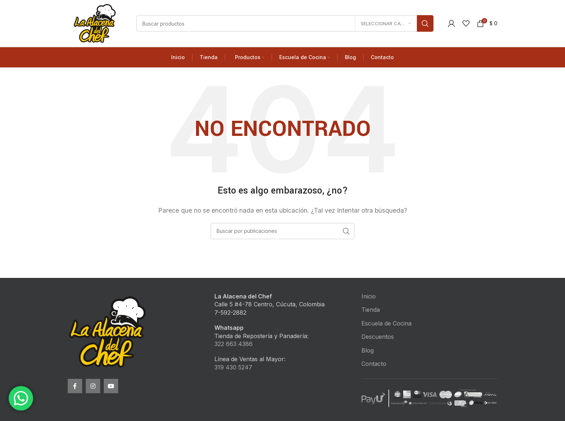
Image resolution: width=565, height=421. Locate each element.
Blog (367, 350)
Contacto (373, 363)
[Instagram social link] (93, 386)
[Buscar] (284, 23)
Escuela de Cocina (386, 323)
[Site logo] (95, 22)
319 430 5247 (233, 367)
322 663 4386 (233, 343)
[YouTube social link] (111, 386)
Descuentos (377, 336)
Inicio (368, 296)
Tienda (370, 309)
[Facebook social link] (75, 386)
